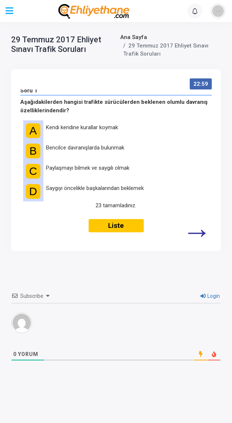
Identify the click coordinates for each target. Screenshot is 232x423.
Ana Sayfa (133, 37)
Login (210, 296)
